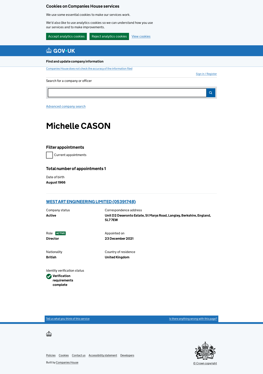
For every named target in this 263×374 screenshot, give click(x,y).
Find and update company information (75, 61)
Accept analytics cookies (66, 36)
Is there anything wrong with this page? (193, 318)
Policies (51, 355)
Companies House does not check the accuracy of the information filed (89, 68)
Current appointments (66, 155)
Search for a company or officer (69, 81)
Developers (127, 355)
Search (210, 92)
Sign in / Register (206, 74)
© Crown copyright (205, 363)
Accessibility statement (103, 355)
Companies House (67, 362)
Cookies (64, 355)
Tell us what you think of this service (68, 318)
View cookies (141, 36)
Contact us (78, 355)
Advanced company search (66, 106)
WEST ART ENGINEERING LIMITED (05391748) (91, 201)
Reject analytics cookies (109, 36)
